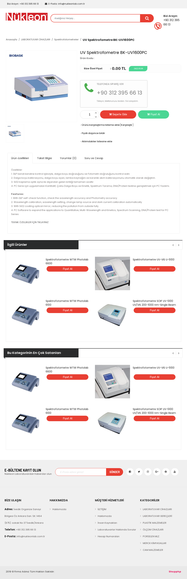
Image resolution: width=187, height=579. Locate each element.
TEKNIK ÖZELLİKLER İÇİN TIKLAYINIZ (30, 222)
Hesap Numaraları (108, 536)
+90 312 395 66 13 (23, 3)
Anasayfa (11, 39)
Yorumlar (68, 158)
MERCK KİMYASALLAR (154, 543)
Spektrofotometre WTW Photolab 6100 (67, 303)
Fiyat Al (153, 114)
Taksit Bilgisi (44, 158)
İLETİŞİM (102, 509)
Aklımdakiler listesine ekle (96, 141)
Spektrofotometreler (66, 39)
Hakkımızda (59, 509)
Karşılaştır (126, 125)
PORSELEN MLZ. (151, 536)
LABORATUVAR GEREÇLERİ (157, 516)
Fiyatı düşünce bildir (92, 133)
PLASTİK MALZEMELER (154, 523)
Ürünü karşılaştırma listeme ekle (100, 125)
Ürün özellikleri (20, 158)
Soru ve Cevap (94, 158)
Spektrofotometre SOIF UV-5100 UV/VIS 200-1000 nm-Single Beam (154, 303)
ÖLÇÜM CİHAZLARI (153, 529)
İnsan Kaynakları (107, 523)
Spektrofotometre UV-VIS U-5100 (153, 259)
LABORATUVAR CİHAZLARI (35, 39)
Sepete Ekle (118, 114)
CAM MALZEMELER (153, 550)
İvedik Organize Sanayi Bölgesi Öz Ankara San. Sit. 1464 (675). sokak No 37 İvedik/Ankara (24, 516)
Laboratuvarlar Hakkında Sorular (117, 529)
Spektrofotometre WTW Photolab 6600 (67, 261)
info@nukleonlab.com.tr (65, 3)
